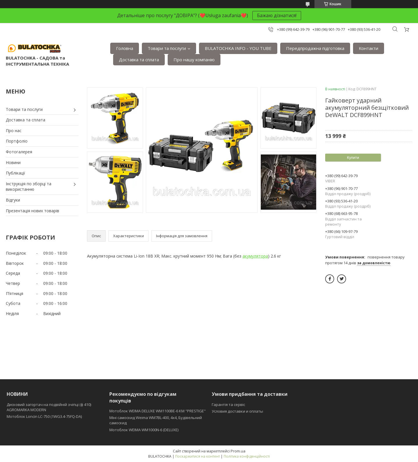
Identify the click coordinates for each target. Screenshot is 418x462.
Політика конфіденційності (247, 456)
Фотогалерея (19, 151)
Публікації (15, 173)
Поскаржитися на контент (197, 456)
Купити (353, 157)
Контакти (368, 48)
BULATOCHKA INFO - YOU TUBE (238, 48)
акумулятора (255, 256)
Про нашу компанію (194, 59)
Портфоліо (17, 141)
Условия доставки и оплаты (237, 411)
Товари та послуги (167, 48)
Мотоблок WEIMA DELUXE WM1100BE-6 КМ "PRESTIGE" (157, 411)
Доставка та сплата (139, 59)
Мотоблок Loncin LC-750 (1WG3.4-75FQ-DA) (44, 416)
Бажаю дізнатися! (276, 15)
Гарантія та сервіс (228, 404)
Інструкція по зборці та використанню (28, 186)
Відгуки (13, 200)
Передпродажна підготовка (315, 48)
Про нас (13, 130)
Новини (13, 162)
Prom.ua (238, 451)
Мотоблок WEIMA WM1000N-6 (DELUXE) (143, 429)
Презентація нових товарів (32, 210)
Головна (124, 48)
